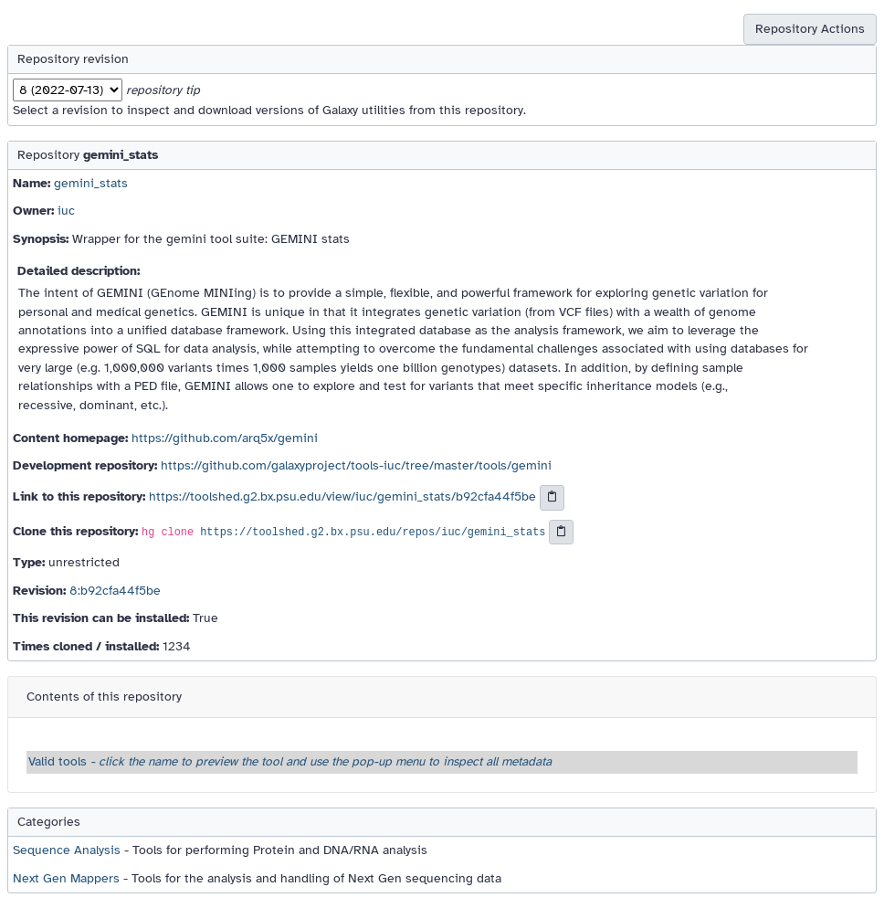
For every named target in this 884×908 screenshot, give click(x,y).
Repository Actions (810, 29)
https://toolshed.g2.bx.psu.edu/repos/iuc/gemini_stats (372, 532)
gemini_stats (91, 183)
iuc (66, 210)
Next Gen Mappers (66, 878)
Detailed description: (78, 271)
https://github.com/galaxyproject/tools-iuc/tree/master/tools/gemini (356, 465)
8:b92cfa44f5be (115, 590)
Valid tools (290, 761)
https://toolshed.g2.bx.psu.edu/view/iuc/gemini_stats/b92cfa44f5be (342, 496)
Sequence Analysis (67, 850)
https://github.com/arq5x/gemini (225, 438)
